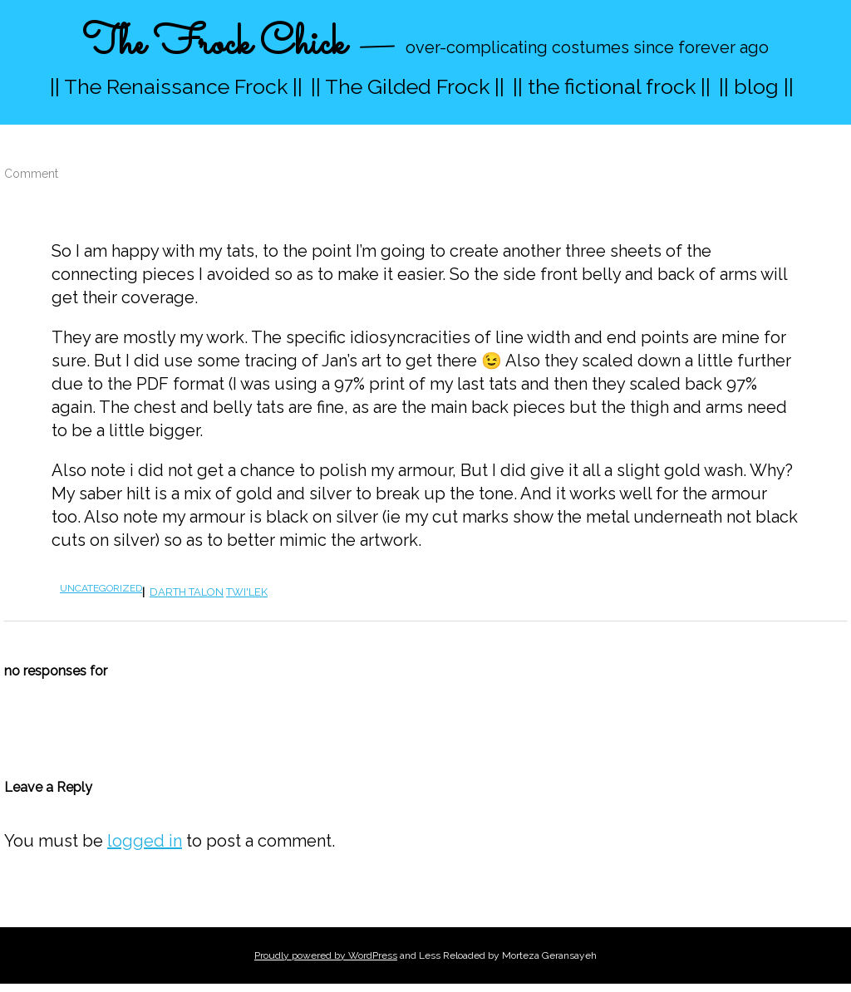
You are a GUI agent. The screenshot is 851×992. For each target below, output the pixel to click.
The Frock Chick (214, 44)
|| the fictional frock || (612, 86)
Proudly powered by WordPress (325, 955)
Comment (31, 173)
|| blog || (756, 86)
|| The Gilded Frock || (407, 86)
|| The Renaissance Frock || (176, 86)
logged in (144, 841)
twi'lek (247, 592)
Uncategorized (101, 588)
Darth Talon (187, 592)
